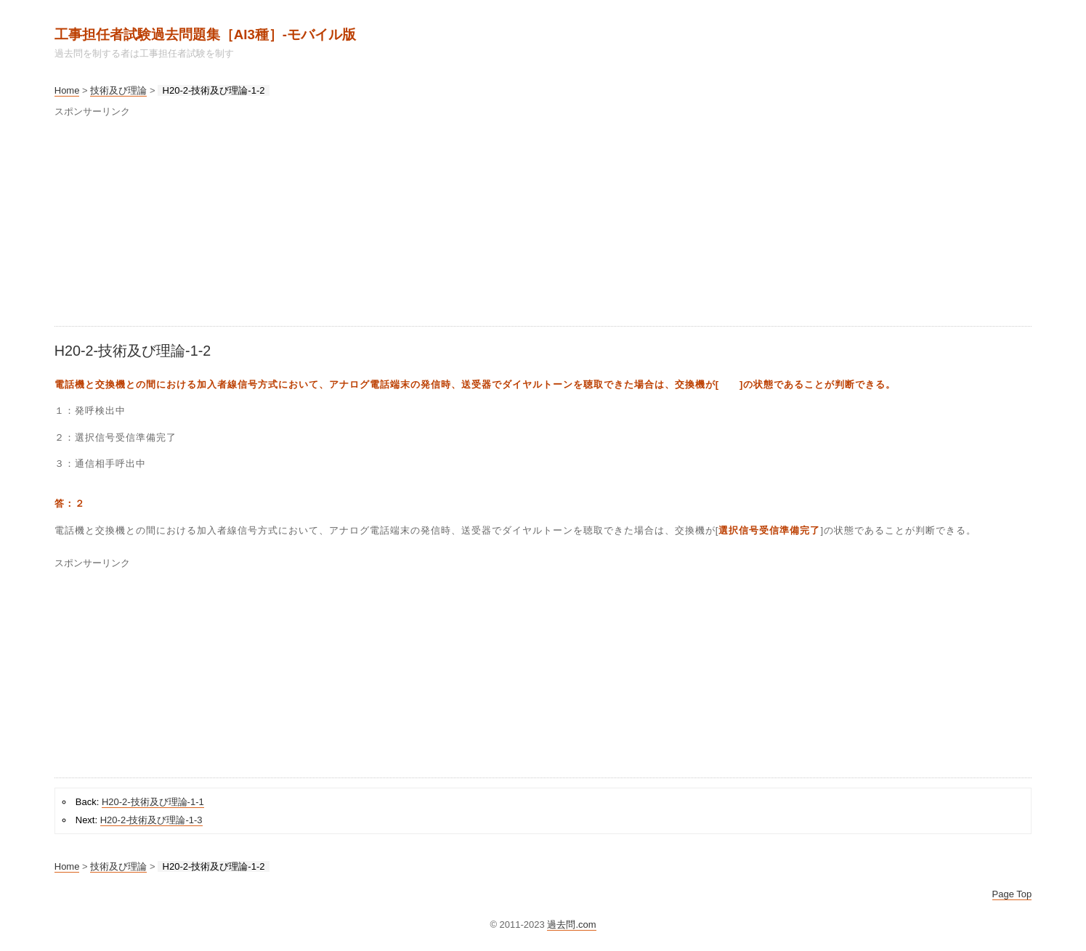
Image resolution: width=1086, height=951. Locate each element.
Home (67, 90)
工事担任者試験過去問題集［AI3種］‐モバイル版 (205, 34)
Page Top (1012, 894)
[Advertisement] (490, 224)
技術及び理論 (118, 90)
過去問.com (571, 924)
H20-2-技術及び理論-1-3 (151, 820)
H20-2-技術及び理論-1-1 (153, 801)
